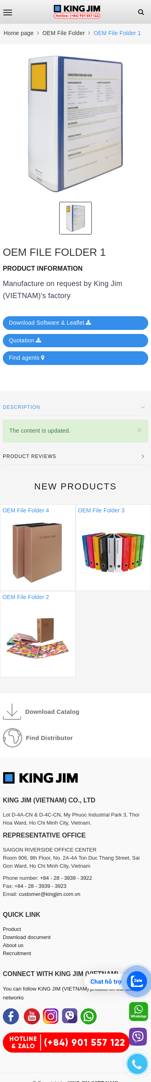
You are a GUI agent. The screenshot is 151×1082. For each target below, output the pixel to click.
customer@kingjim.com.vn (50, 894)
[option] (75, 123)
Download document (27, 937)
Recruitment (17, 953)
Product (12, 929)
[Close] (139, 429)
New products (75, 486)
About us (13, 945)
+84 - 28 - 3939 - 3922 (66, 878)
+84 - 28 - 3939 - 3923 (40, 886)
